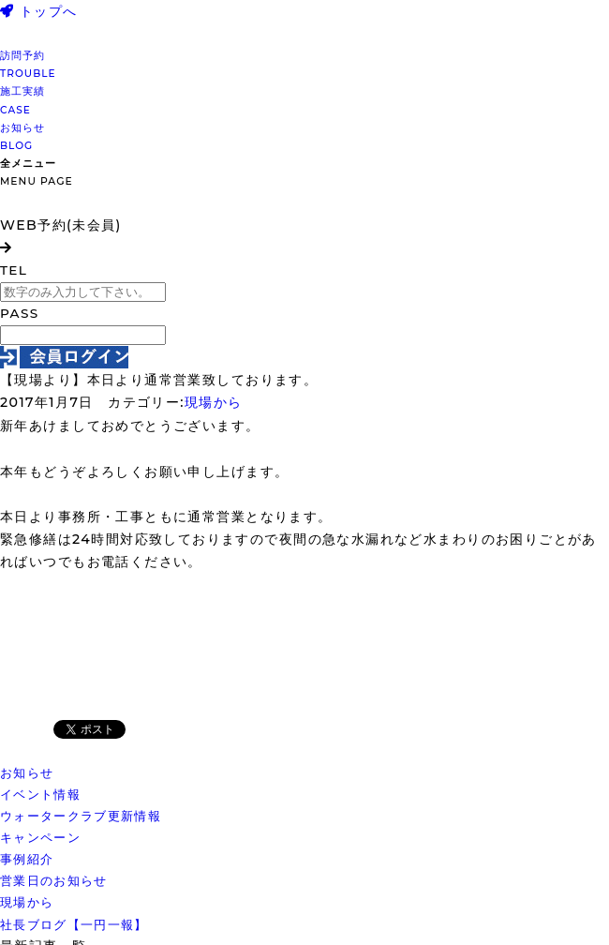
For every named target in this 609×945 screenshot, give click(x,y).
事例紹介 (26, 858)
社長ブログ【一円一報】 (74, 924)
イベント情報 (40, 794)
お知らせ (26, 772)
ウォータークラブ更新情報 (80, 815)
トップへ (39, 11)
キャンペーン (40, 837)
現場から (214, 402)
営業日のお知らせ (54, 880)
